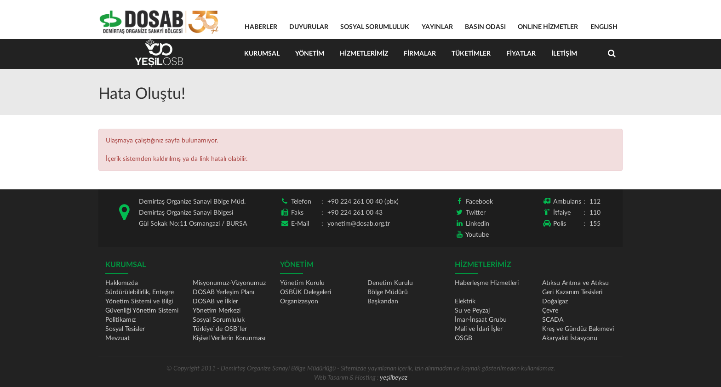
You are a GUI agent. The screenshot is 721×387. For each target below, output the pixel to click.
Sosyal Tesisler (125, 329)
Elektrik (465, 301)
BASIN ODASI (485, 27)
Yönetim (309, 54)
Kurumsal (262, 54)
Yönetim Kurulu (302, 283)
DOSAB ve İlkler (215, 301)
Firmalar (420, 54)
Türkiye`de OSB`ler (220, 329)
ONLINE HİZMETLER (548, 27)
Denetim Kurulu (390, 283)
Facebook (479, 202)
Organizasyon (299, 301)
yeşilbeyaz (393, 378)
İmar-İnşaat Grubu (481, 320)
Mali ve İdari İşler (479, 329)
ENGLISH (604, 27)
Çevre (550, 310)
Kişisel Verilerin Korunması (229, 338)
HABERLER (261, 27)
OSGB (463, 338)
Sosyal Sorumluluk (219, 320)
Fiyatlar (521, 54)
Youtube (477, 235)
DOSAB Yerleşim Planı (223, 292)
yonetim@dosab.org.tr (358, 224)
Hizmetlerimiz (364, 54)
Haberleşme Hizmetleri (487, 283)
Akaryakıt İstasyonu (569, 338)
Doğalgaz (555, 301)
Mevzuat (117, 338)
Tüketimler (471, 54)
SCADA (552, 320)
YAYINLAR (437, 27)
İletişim (564, 54)
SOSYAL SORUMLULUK (374, 27)
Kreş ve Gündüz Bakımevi (578, 329)
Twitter (476, 213)
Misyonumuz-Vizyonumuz (229, 283)
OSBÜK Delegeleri (305, 292)
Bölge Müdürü (387, 292)
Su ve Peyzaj (472, 310)
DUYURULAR (308, 27)
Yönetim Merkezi (216, 310)
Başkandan (382, 301)
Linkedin (477, 224)
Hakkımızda (121, 283)
